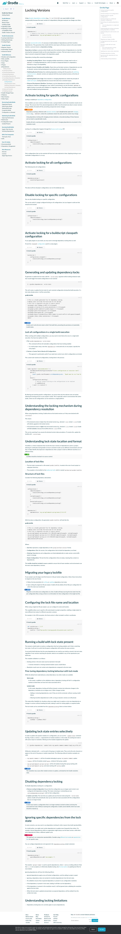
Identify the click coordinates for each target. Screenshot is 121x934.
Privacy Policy (32, 928)
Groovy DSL (29, 918)
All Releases (5, 20)
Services (46, 922)
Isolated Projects (6, 123)
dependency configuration (44, 99)
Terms (88, 917)
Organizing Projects (7, 104)
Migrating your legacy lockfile (108, 39)
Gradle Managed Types (8, 93)
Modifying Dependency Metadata (12, 85)
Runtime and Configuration (9, 57)
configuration (38, 244)
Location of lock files (106, 35)
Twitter (38, 920)
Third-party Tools (6, 136)
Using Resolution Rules (9, 83)
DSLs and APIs (5, 58)
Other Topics (5, 98)
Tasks (3, 63)
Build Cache (5, 119)
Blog (37, 916)
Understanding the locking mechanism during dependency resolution (110, 29)
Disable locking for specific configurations (107, 16)
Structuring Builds (6, 144)
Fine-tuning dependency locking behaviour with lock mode (109, 48)
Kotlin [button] (30, 23)
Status (37, 922)
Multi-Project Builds (7, 106)
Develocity (47, 916)
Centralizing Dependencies (9, 76)
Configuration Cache (7, 121)
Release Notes (5, 22)
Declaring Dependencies (9, 72)
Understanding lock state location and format (110, 32)
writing (46, 582)
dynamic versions (51, 111)
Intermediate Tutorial (7, 49)
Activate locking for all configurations (109, 13)
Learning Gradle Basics (7, 38)
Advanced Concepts (8, 89)
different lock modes (65, 837)
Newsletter (39, 918)
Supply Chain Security (7, 129)
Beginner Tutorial (6, 47)
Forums (55, 916)
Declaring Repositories (8, 74)
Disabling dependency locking (108, 53)
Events (55, 920)
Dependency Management (8, 146)
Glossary (4, 151)
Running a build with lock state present (108, 45)
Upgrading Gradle (6, 26)
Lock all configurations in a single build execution (110, 26)
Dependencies (5, 66)
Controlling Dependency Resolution (11, 78)
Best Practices (5, 96)
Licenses (4, 153)
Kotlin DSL (28, 920)
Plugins (4, 64)
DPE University (57, 922)
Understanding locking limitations (109, 58)
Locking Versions (8, 81)
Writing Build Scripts (7, 40)
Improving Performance (8, 117)
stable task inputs (32, 80)
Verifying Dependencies (8, 131)
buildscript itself (50, 470)
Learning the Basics (7, 70)
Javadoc (28, 922)
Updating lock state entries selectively (110, 51)
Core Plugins (5, 61)
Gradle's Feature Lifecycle (8, 32)
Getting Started (6, 15)
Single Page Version (7, 155)
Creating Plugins (6, 42)
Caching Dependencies (9, 87)
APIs (3, 138)
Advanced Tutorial (6, 51)
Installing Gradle (6, 24)
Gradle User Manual (7, 13)
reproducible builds (36, 43)
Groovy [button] (41, 23)
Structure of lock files (107, 37)
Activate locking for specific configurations (107, 11)
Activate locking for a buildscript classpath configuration (108, 19)
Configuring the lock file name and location (109, 42)
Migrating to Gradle (7, 28)
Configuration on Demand (8, 112)
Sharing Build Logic (7, 108)
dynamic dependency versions (37, 18)
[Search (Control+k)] (9, 9)
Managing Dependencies (9, 79)
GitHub (55, 918)
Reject (93, 929)
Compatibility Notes (7, 30)
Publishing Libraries (7, 91)
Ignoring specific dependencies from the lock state (109, 56)
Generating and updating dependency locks (110, 23)
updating (51, 582)
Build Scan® (47, 918)
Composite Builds (6, 110)
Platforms (4, 95)
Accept (102, 929)
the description (63, 866)
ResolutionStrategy (56, 129)
